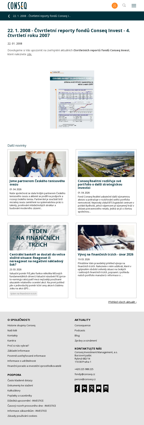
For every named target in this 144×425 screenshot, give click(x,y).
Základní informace (19, 350)
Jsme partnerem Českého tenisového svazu (37, 182)
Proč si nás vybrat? (18, 345)
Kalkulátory (14, 390)
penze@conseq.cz (85, 379)
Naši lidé (12, 330)
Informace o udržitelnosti (22, 360)
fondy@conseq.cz (85, 374)
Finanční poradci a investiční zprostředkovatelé (34, 366)
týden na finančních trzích (23, 293)
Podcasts (80, 330)
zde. (29, 54)
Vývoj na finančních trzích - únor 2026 (105, 254)
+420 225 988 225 (84, 369)
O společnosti (19, 320)
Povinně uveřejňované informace (27, 355)
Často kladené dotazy (20, 380)
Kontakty (13, 335)
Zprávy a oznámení (86, 340)
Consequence (83, 325)
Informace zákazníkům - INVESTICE (27, 410)
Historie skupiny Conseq (21, 325)
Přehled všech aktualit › (122, 302)
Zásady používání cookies (22, 415)
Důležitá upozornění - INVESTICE (26, 400)
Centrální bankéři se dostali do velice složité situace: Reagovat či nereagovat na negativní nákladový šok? (37, 259)
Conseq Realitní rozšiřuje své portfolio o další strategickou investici (100, 184)
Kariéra (12, 340)
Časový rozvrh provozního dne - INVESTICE (32, 405)
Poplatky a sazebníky (20, 395)
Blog (77, 335)
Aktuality (82, 320)
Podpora (14, 375)
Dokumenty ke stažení (20, 385)
